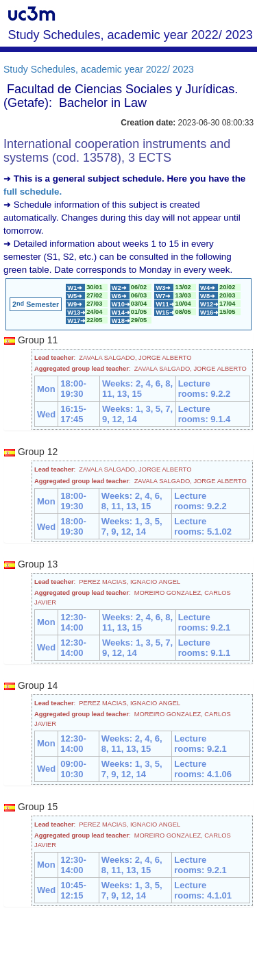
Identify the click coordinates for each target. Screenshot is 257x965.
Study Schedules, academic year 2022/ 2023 (98, 69)
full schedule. (32, 191)
